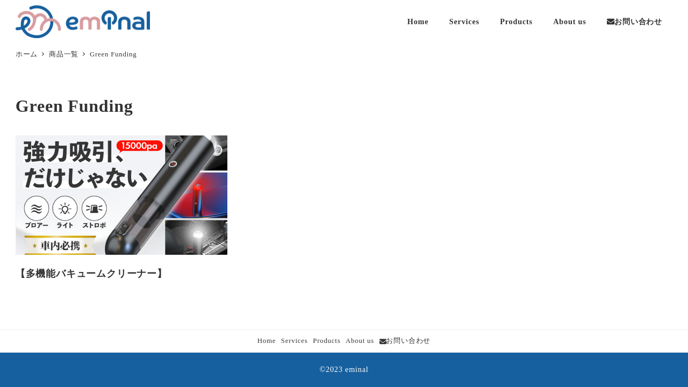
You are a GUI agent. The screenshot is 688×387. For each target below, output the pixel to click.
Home (266, 341)
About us (360, 341)
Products (326, 341)
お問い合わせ (405, 341)
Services (294, 341)
